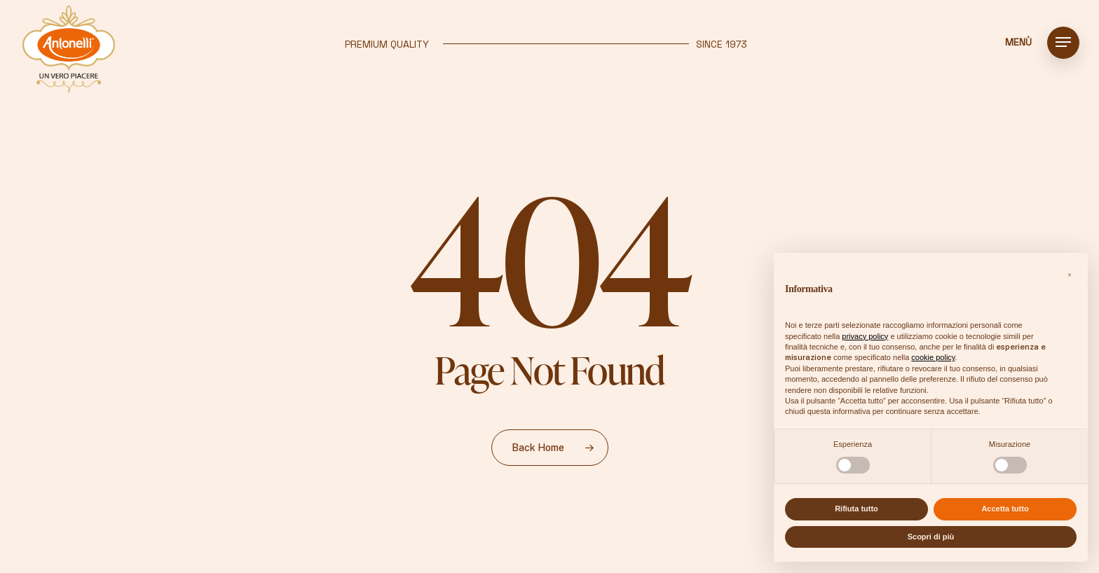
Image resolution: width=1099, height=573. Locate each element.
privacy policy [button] (865, 336)
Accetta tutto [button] (1004, 508)
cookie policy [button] (933, 357)
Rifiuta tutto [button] (856, 508)
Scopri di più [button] (931, 536)
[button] (1063, 42)
